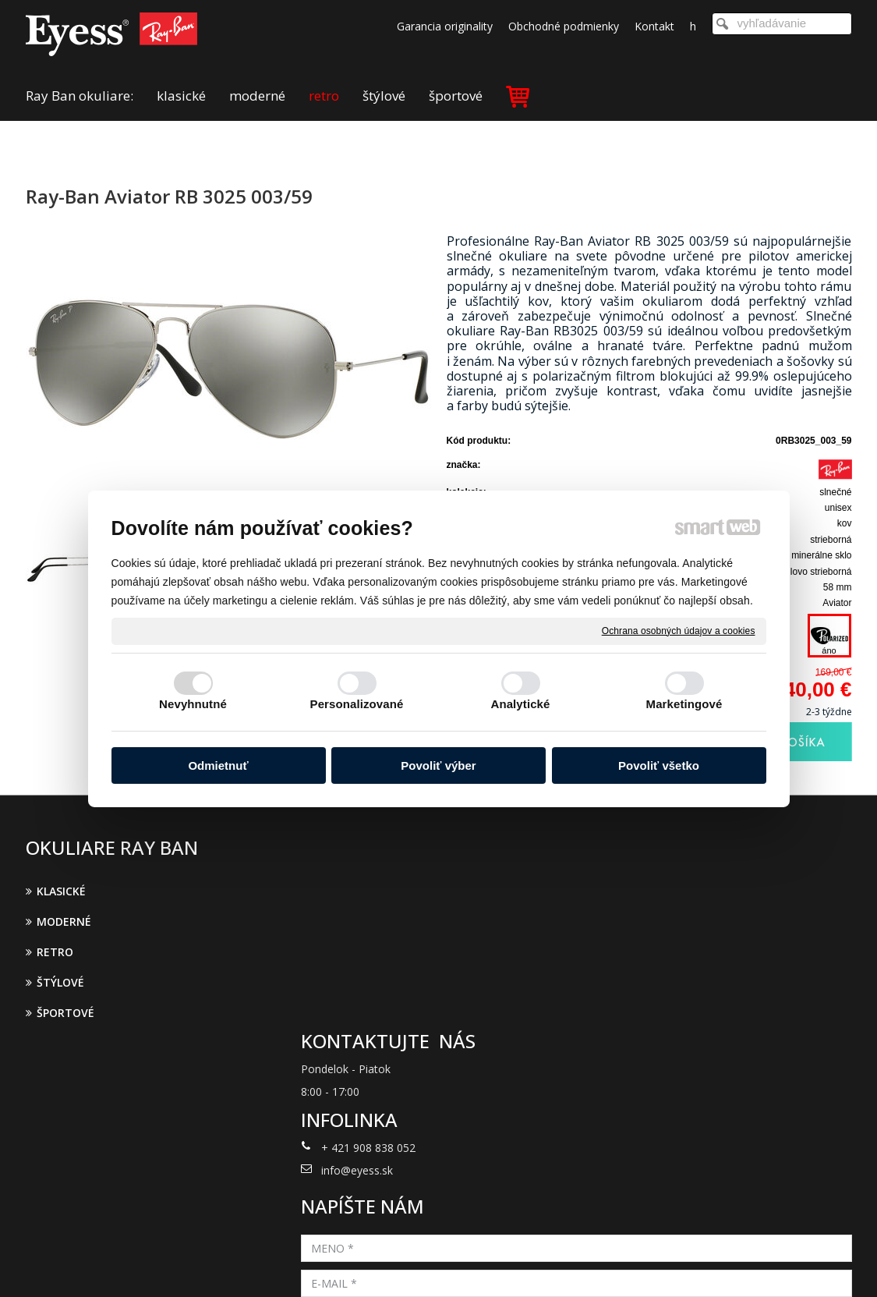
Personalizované (357, 704)
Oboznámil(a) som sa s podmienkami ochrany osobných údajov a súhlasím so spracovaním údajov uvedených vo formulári (717, 1064)
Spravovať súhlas (694, 1264)
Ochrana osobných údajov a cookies (678, 630)
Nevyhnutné (193, 704)
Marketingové (684, 704)
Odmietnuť (218, 765)
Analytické (520, 704)
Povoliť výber (438, 765)
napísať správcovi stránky (418, 1264)
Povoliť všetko (658, 765)
